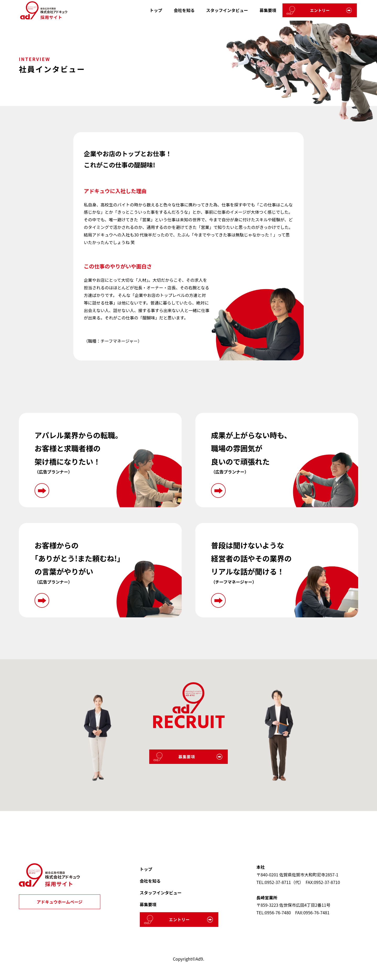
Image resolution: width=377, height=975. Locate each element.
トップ (155, 10)
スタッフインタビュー (227, 10)
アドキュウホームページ (59, 902)
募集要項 (267, 10)
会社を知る (184, 10)
